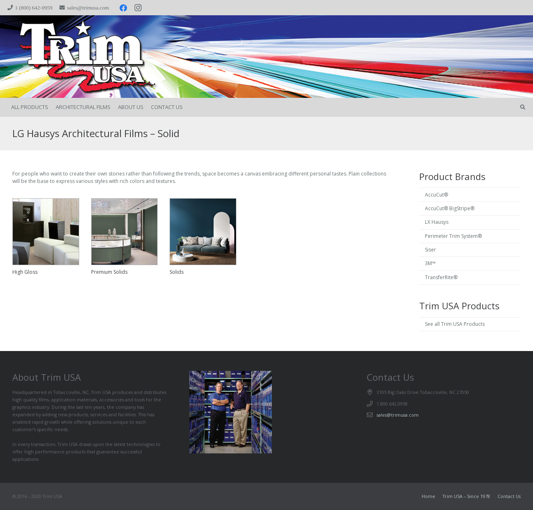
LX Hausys (436, 221)
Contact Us (509, 496)
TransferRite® (441, 277)
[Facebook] (123, 7)
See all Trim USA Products (455, 323)
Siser (430, 249)
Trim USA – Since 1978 (466, 496)
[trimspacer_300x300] (70, 57)
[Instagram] (138, 7)
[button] (522, 107)
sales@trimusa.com (398, 415)
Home (428, 496)
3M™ (430, 263)
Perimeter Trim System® (453, 236)
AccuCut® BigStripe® (449, 208)
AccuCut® (436, 194)
